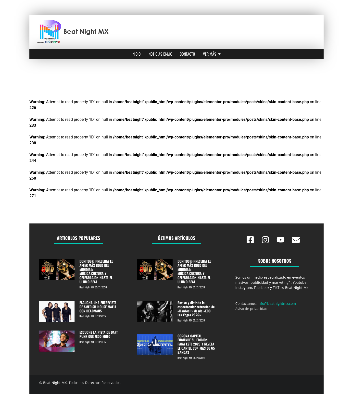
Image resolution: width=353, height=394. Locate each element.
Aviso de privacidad (251, 308)
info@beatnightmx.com (277, 303)
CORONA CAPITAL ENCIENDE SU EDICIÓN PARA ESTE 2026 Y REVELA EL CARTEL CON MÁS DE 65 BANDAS (196, 344)
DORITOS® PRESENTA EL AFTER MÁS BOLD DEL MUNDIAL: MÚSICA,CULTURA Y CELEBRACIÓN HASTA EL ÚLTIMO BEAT (96, 271)
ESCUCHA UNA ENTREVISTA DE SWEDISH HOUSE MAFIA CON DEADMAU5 (97, 306)
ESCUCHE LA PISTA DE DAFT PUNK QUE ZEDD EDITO (98, 334)
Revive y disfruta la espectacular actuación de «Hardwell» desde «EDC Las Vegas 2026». (196, 308)
